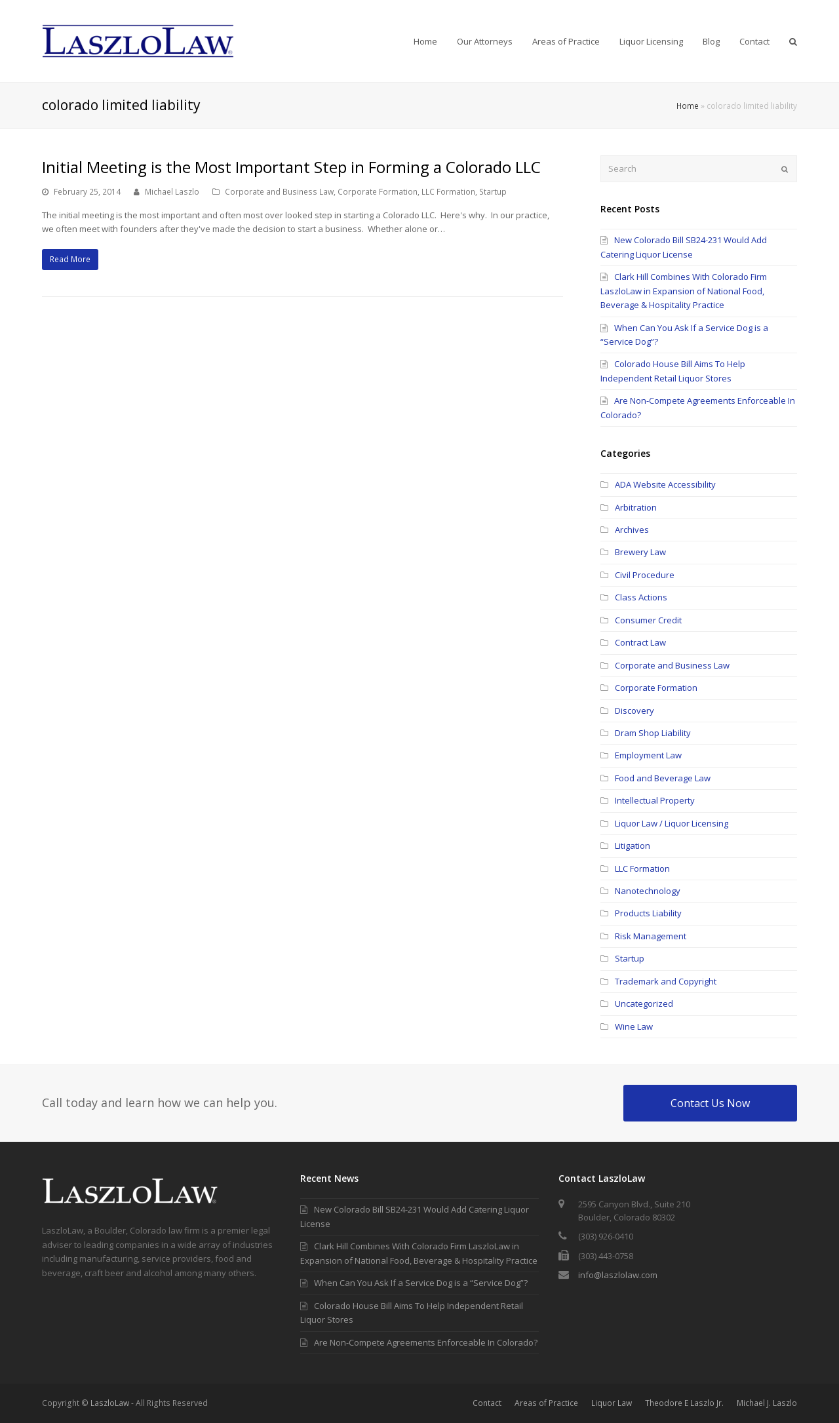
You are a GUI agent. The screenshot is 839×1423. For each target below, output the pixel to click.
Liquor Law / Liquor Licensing (671, 823)
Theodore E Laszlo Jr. (684, 1403)
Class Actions (641, 597)
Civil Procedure (644, 575)
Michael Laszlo (172, 191)
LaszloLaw (109, 1403)
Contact (487, 1403)
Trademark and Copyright (665, 981)
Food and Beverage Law (663, 778)
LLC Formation (448, 191)
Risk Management (650, 936)
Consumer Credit (648, 620)
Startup (493, 191)
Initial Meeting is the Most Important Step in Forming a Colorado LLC (291, 167)
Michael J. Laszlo (767, 1403)
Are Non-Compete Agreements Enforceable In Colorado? (418, 1342)
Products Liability (648, 913)
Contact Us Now (710, 1103)
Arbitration (636, 507)
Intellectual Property (655, 800)
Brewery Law (640, 552)
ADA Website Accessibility (665, 484)
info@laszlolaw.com (617, 1275)
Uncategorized (644, 1003)
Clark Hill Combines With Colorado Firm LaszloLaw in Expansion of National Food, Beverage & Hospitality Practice (683, 291)
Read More (70, 259)
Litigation (632, 845)
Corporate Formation (378, 191)
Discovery (634, 710)
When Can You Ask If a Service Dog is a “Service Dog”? (414, 1283)
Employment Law (648, 755)
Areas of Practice (546, 1403)
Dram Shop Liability (653, 733)
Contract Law (640, 642)
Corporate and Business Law (279, 191)
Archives (632, 530)
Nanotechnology (647, 891)
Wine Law (634, 1026)
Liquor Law (611, 1403)
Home (687, 105)
